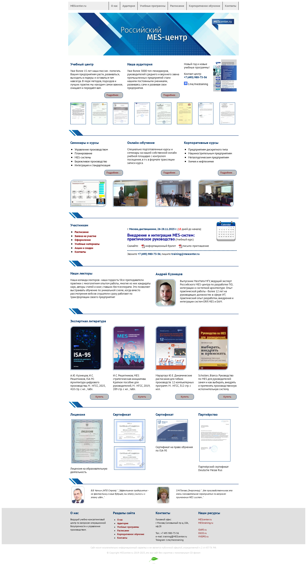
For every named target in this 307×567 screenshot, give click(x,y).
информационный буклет (157, 246)
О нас (114, 6)
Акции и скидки (84, 248)
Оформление (83, 240)
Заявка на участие (85, 236)
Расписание (177, 6)
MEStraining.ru (205, 522)
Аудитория (128, 6)
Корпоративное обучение (204, 6)
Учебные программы (152, 6)
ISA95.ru (202, 529)
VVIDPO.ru (203, 536)
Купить (99, 396)
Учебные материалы (87, 244)
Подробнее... (113, 95)
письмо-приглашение (193, 246)
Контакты (230, 6)
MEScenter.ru (78, 6)
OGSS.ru (202, 533)
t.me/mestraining (198, 84)
